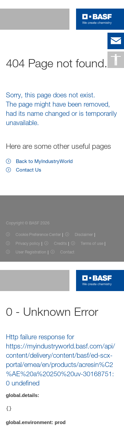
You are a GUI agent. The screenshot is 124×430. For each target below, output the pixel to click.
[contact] (115, 41)
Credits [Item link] (60, 243)
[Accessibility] (115, 59)
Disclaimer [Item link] (84, 234)
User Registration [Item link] (31, 251)
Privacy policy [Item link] (28, 243)
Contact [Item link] (67, 251)
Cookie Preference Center (38, 234)
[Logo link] (97, 19)
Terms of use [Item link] (92, 243)
